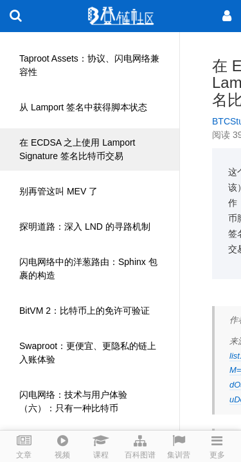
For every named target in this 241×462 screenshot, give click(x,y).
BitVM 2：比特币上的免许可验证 (84, 310)
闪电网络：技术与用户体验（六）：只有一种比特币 (73, 401)
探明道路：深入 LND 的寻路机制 (84, 226)
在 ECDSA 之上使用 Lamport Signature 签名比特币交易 (77, 149)
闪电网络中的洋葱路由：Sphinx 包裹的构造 (88, 268)
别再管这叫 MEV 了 (58, 191)
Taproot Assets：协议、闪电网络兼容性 (89, 65)
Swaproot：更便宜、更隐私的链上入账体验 (87, 352)
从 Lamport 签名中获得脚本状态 (83, 107)
